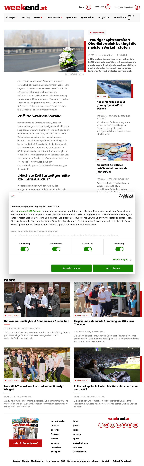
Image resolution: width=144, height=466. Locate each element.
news (38, 17)
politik (76, 425)
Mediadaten (37, 461)
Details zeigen (120, 259)
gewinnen (71, 17)
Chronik (103, 96)
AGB (63, 461)
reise (75, 429)
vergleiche (104, 17)
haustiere (56, 447)
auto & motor (58, 421)
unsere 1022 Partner (30, 211)
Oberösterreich (98, 33)
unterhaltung (80, 443)
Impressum (52, 461)
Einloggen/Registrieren (127, 7)
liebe (75, 421)
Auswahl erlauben (72, 268)
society (26, 17)
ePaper (96, 461)
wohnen (77, 447)
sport (76, 438)
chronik (55, 429)
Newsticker (102, 6)
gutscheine (87, 17)
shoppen (55, 451)
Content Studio (20, 461)
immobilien (120, 17)
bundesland (54, 17)
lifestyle (12, 17)
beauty (55, 425)
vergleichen (79, 451)
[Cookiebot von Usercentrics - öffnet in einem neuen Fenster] (121, 196)
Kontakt (106, 461)
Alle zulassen (113, 268)
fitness (54, 438)
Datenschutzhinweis (78, 461)
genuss (55, 443)
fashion (55, 434)
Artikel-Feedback (122, 461)
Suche (85, 7)
